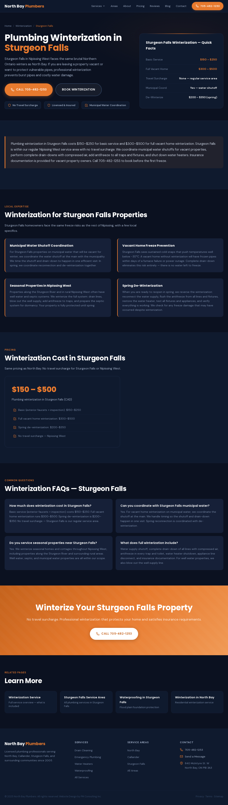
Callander (133, 757)
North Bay (24, 6)
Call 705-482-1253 (29, 89)
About (127, 6)
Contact (181, 6)
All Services (82, 777)
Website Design (68, 796)
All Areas (132, 770)
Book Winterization (78, 89)
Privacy (200, 796)
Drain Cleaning (84, 750)
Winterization (24, 26)
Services (98, 6)
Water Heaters (84, 764)
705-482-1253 (208, 6)
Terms (208, 796)
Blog (167, 6)
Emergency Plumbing (88, 757)
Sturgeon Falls (136, 764)
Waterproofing (84, 770)
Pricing (140, 6)
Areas (114, 6)
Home (8, 26)
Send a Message (195, 756)
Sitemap (218, 796)
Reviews (155, 6)
